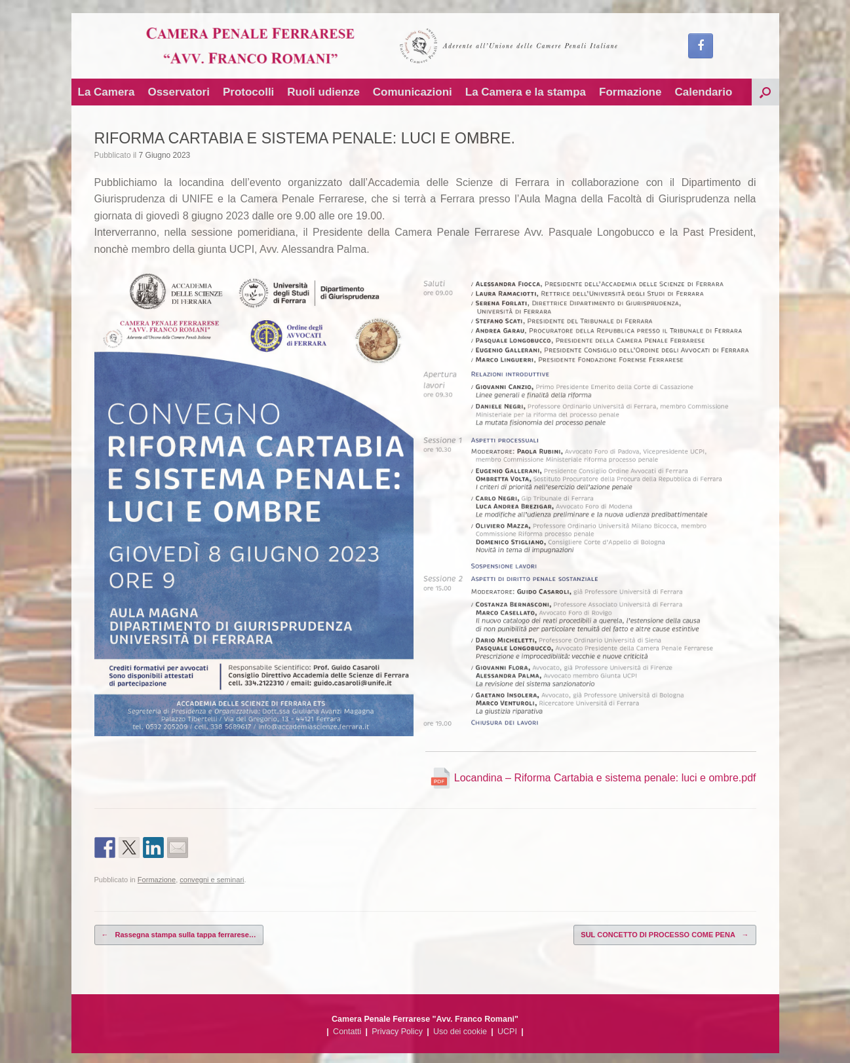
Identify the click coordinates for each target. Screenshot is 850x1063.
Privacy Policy (397, 1031)
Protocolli (248, 92)
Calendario (703, 92)
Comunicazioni (412, 92)
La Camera (106, 92)
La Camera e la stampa (525, 92)
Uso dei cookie (460, 1031)
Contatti (347, 1031)
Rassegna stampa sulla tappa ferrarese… (179, 935)
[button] (765, 92)
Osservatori (178, 92)
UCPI (507, 1031)
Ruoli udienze (323, 92)
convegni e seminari (212, 880)
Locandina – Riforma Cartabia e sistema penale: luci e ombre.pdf (593, 777)
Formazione (630, 92)
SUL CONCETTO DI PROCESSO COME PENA (664, 935)
